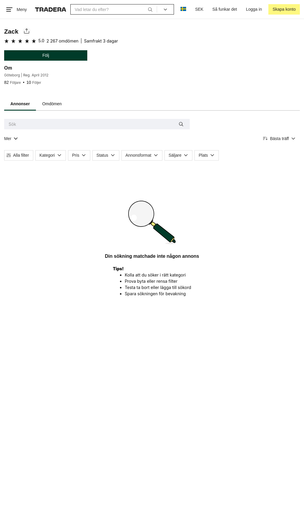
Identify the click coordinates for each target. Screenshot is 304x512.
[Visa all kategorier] (11, 139)
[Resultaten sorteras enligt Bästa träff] (279, 139)
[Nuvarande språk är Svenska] (183, 9)
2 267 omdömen (62, 40)
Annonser (20, 103)
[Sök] (150, 9)
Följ (45, 55)
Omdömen (51, 103)
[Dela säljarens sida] (27, 31)
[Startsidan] (50, 9)
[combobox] (114, 9)
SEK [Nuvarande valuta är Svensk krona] (199, 9)
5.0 (41, 40)
